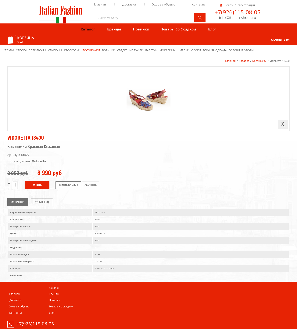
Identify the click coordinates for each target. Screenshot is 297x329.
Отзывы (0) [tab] (42, 202)
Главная (230, 61)
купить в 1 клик (68, 185)
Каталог (244, 61)
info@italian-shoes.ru (237, 17)
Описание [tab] (17, 202)
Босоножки (259, 61)
